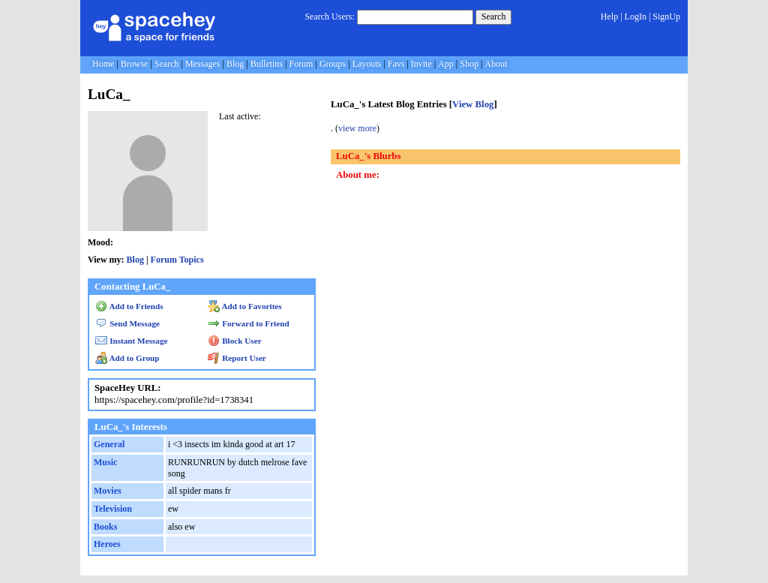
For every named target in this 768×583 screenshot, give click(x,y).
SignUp (666, 16)
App (446, 64)
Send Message (127, 323)
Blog (235, 64)
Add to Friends (129, 306)
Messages (202, 64)
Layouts (367, 64)
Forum (301, 64)
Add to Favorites (245, 306)
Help (609, 16)
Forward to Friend (249, 323)
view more (357, 128)
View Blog (473, 104)
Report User (237, 357)
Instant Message (131, 340)
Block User (235, 340)
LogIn (635, 16)
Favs (396, 64)
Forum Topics (177, 259)
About (495, 64)
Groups (333, 64)
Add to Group (127, 357)
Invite (421, 64)
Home (103, 64)
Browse (134, 64)
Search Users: (329, 16)
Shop (469, 64)
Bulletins (266, 64)
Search (494, 16)
